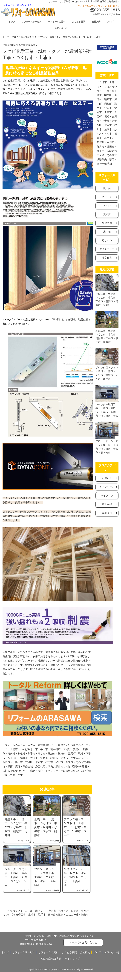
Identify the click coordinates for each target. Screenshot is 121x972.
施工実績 (25, 37)
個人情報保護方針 (51, 958)
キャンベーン (107, 486)
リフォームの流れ (57, 21)
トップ (12, 21)
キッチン (107, 197)
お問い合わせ (61, 28)
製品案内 (32, 45)
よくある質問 (78, 21)
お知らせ (107, 478)
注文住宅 (107, 257)
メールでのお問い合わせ (83, 942)
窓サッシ (107, 240)
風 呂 (107, 188)
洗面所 (107, 214)
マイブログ (107, 495)
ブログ (110, 21)
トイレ (107, 205)
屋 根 (107, 231)
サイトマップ (72, 958)
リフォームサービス (31, 21)
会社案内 (96, 21)
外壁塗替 (107, 223)
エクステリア (107, 249)
